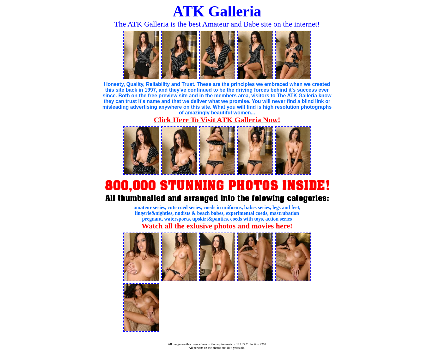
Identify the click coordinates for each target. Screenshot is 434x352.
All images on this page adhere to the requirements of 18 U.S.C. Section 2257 (217, 344)
